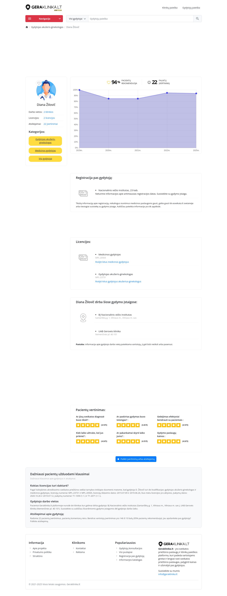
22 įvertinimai (51, 123)
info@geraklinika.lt (168, 574)
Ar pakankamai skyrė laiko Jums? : (131, 434)
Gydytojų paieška (191, 7)
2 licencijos (49, 117)
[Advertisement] (113, 53)
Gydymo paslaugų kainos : (166, 434)
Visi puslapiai (125, 552)
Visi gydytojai (45, 158)
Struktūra (37, 556)
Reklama (80, 552)
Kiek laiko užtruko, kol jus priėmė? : (89, 434)
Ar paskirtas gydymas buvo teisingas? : (131, 418)
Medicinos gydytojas (45, 150)
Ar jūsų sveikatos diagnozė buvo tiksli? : (90, 418)
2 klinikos (48, 111)
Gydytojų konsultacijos (130, 548)
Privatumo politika (42, 552)
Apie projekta (40, 548)
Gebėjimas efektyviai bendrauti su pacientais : (170, 418)
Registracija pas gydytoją (131, 556)
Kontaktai (81, 548)
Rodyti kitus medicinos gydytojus (112, 261)
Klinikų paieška (170, 7)
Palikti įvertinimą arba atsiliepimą (136, 459)
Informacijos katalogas (130, 559)
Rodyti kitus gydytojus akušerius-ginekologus (118, 281)
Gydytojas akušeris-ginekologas (45, 141)
